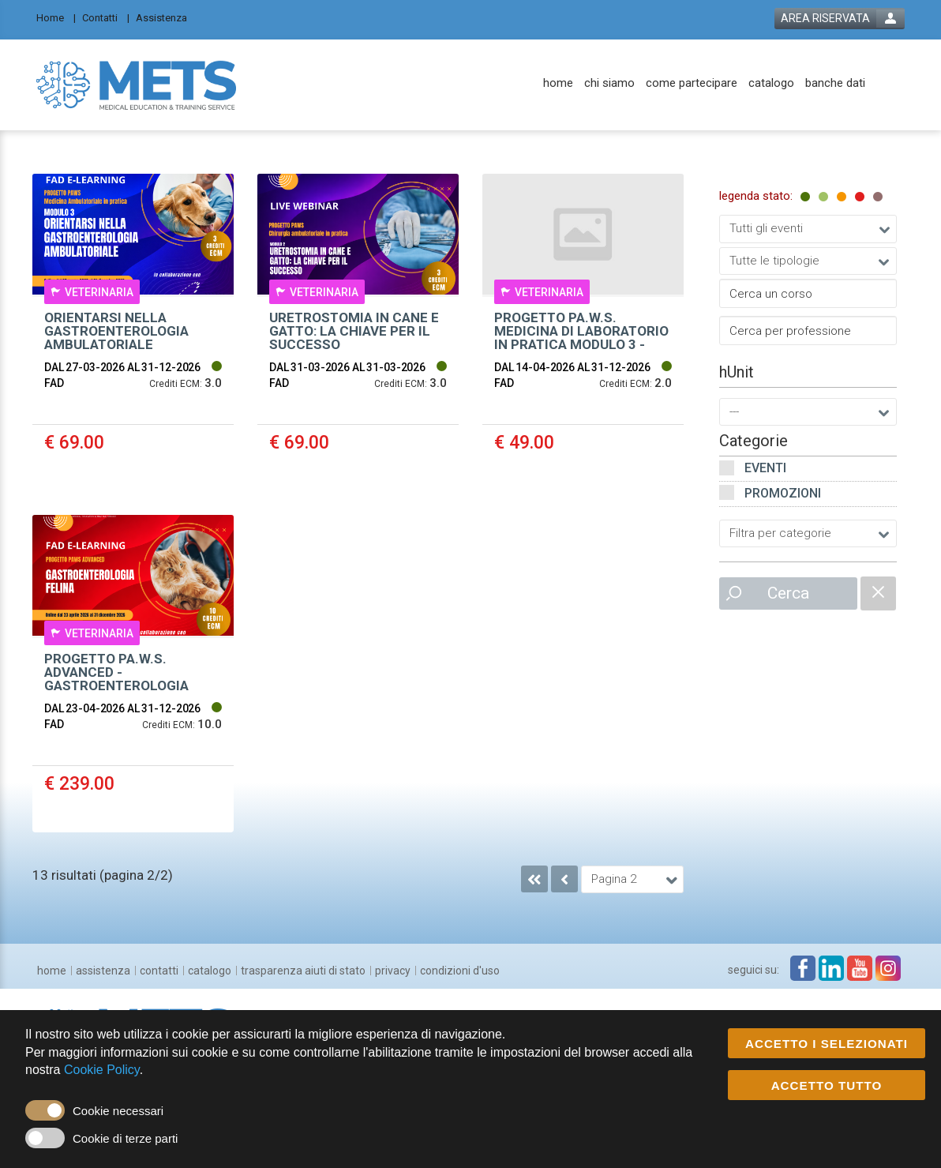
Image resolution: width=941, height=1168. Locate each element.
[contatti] (159, 970)
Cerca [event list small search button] (788, 593)
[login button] (839, 18)
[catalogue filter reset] (878, 593)
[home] (558, 83)
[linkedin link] (831, 968)
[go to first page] (534, 879)
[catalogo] (771, 83)
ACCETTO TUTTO (827, 1086)
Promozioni (782, 493)
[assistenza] (103, 970)
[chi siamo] (609, 83)
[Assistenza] (166, 17)
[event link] (133, 332)
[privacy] (393, 970)
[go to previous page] (564, 879)
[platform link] (136, 84)
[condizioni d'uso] (460, 970)
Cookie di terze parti (125, 1139)
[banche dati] (835, 83)
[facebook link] (802, 968)
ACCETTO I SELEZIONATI (826, 1044)
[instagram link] (888, 968)
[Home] (56, 17)
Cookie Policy (102, 1070)
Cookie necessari (118, 1111)
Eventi (765, 467)
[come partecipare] (691, 83)
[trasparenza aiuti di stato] (303, 970)
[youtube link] (859, 968)
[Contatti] (105, 17)
